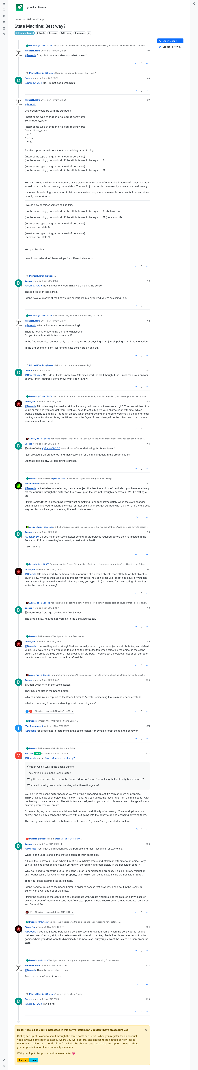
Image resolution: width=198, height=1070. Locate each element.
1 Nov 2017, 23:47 (50, 680)
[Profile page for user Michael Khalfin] (18, 53)
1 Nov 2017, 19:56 (50, 78)
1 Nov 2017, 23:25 (53, 569)
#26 (148, 999)
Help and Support (24, 33)
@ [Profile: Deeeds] (30, 55)
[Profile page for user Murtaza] (18, 755)
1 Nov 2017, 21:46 (53, 401)
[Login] (194, 3)
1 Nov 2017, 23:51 (61, 726)
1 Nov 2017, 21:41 (58, 321)
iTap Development (34, 726)
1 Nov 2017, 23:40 (53, 641)
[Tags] (4, 16)
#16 (148, 532)
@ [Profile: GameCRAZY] (45, 45)
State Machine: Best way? (60, 758)
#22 (148, 753)
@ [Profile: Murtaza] (31, 848)
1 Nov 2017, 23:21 (50, 532)
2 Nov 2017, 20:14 (58, 965)
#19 (148, 641)
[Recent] (4, 9)
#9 (148, 100)
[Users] (4, 28)
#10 (148, 281)
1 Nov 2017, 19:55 (58, 50)
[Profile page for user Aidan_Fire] (18, 403)
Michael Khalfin (32, 50)
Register (23, 1060)
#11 (148, 321)
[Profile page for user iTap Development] (18, 728)
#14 (148, 444)
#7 (148, 50)
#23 (148, 844)
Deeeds (33, 45)
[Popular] (4, 22)
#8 (148, 78)
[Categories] (4, 3)
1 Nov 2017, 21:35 (58, 100)
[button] (4, 1060)
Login (34, 1060)
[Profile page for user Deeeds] (18, 80)
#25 (148, 965)
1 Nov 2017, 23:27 (50, 608)
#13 (148, 401)
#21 (148, 726)
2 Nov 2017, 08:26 (50, 844)
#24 (148, 927)
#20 (148, 680)
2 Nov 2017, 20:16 (50, 999)
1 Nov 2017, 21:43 (50, 370)
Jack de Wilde (32, 483)
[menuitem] (194, 3)
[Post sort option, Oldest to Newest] (170, 46)
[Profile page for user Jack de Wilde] (18, 485)
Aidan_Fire (30, 401)
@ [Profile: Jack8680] (32, 536)
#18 (148, 608)
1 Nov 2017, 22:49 (50, 444)
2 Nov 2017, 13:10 (53, 927)
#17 (148, 569)
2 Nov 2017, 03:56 (59, 753)
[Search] (4, 34)
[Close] (146, 1030)
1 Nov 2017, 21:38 (50, 281)
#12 (148, 370)
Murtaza (29, 753)
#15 (148, 483)
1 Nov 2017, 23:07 (57, 483)
